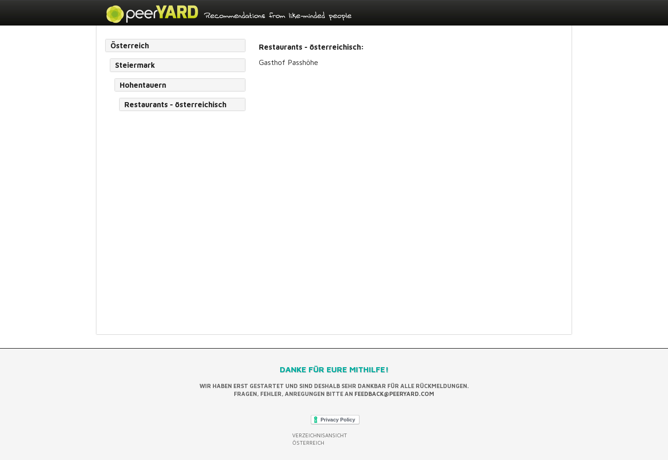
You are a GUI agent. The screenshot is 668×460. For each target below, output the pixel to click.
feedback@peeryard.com (394, 393)
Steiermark (135, 65)
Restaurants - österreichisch (175, 104)
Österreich (129, 45)
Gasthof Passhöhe (288, 62)
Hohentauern (143, 85)
